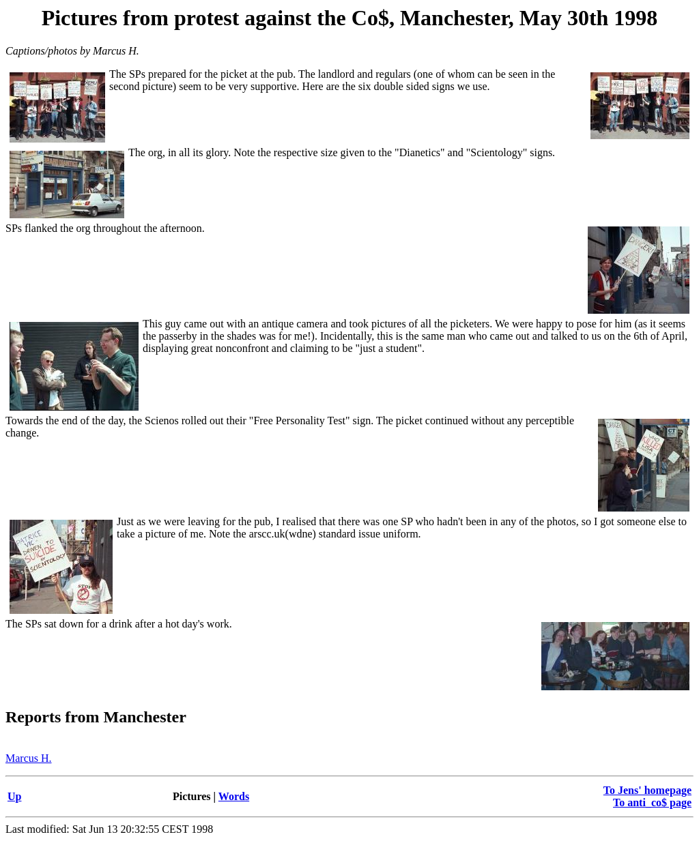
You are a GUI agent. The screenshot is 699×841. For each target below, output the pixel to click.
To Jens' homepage (647, 790)
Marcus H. (28, 758)
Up (14, 796)
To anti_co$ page (652, 802)
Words (233, 796)
